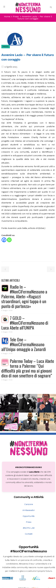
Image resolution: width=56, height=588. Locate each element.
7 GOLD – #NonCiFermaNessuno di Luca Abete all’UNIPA (24, 323)
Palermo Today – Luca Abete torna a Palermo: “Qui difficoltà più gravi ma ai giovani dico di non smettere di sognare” (27, 368)
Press (28, 490)
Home (7, 16)
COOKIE (46, 586)
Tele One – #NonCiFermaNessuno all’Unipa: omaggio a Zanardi (23, 344)
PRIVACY (36, 586)
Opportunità (28, 484)
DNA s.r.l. (25, 586)
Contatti (28, 502)
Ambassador (28, 478)
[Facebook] (4, 239)
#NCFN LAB (28, 496)
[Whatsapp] (9, 239)
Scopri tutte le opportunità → (28, 562)
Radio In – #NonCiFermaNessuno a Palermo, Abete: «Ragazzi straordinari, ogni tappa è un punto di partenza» (24, 296)
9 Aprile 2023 (9, 67)
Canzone (28, 472)
